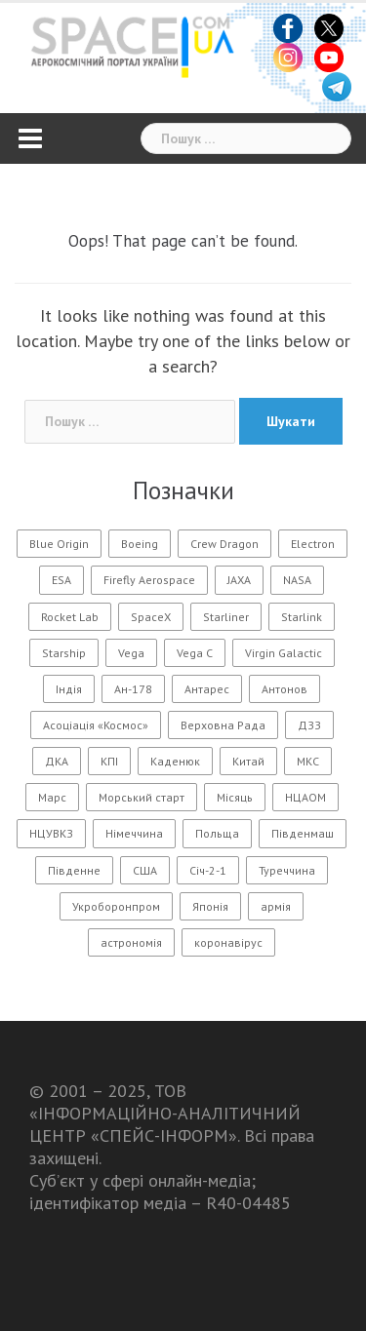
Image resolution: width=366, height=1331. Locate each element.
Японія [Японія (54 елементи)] (210, 906)
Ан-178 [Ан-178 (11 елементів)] (133, 689)
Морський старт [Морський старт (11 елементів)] (141, 797)
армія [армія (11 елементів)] (276, 906)
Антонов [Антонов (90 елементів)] (284, 689)
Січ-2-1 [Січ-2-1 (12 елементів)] (207, 870)
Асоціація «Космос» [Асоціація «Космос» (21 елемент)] (95, 725)
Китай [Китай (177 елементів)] (248, 761)
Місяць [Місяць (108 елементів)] (235, 797)
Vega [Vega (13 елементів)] (131, 653)
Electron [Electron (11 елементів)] (313, 543)
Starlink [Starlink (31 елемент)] (301, 616)
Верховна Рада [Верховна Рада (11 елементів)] (223, 725)
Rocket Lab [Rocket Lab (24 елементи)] (70, 616)
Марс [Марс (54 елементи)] (52, 797)
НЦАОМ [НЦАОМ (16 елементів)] (305, 797)
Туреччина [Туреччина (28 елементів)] (287, 870)
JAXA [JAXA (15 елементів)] (239, 579)
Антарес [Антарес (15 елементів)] (206, 689)
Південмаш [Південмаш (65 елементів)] (302, 833)
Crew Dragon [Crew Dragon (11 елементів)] (224, 543)
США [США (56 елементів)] (145, 870)
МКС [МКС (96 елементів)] (308, 761)
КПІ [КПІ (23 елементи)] (109, 761)
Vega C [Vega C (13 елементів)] (195, 653)
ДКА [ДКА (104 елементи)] (56, 761)
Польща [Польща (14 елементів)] (217, 833)
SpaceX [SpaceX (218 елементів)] (151, 616)
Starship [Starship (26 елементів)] (64, 653)
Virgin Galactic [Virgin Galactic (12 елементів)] (283, 653)
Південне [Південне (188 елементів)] (74, 870)
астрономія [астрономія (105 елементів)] (131, 942)
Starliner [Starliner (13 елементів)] (226, 616)
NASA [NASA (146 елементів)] (297, 579)
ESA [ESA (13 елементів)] (61, 579)
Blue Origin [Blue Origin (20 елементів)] (59, 543)
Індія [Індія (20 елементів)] (69, 689)
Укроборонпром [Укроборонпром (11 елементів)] (116, 906)
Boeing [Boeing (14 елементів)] (139, 543)
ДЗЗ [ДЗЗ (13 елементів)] (309, 725)
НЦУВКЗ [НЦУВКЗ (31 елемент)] (51, 833)
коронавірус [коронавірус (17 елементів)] (228, 942)
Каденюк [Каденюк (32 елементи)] (175, 761)
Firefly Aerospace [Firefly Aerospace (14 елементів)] (149, 579)
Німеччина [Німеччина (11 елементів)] (134, 833)
